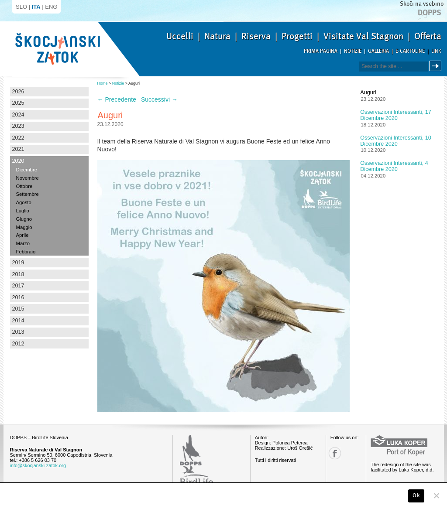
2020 (18, 161)
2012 (18, 344)
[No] (436, 495)
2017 (18, 286)
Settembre (27, 194)
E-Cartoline (410, 51)
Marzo (23, 243)
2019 (18, 263)
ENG (51, 6)
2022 (18, 138)
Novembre (27, 178)
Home (102, 83)
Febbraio (26, 251)
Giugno (24, 219)
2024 (18, 115)
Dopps (429, 12)
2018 (18, 274)
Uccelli (179, 36)
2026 (18, 92)
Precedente (117, 99)
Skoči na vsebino (422, 3)
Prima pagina (320, 51)
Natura (217, 36)
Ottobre (24, 186)
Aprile (22, 235)
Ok (416, 495)
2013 (18, 332)
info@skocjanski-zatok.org (38, 465)
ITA (36, 6)
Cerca (436, 66)
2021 (18, 149)
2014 (18, 321)
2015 (18, 309)
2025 (18, 103)
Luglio (22, 210)
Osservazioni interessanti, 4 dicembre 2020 (394, 166)
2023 (18, 126)
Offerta (427, 36)
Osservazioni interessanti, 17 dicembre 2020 (395, 115)
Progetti (297, 36)
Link (436, 51)
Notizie (352, 51)
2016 (18, 297)
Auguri (368, 92)
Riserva (256, 36)
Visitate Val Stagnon (363, 36)
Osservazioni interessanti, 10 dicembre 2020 (395, 141)
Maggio (24, 227)
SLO (21, 6)
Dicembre (26, 169)
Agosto (23, 202)
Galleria (378, 51)
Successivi (159, 99)
